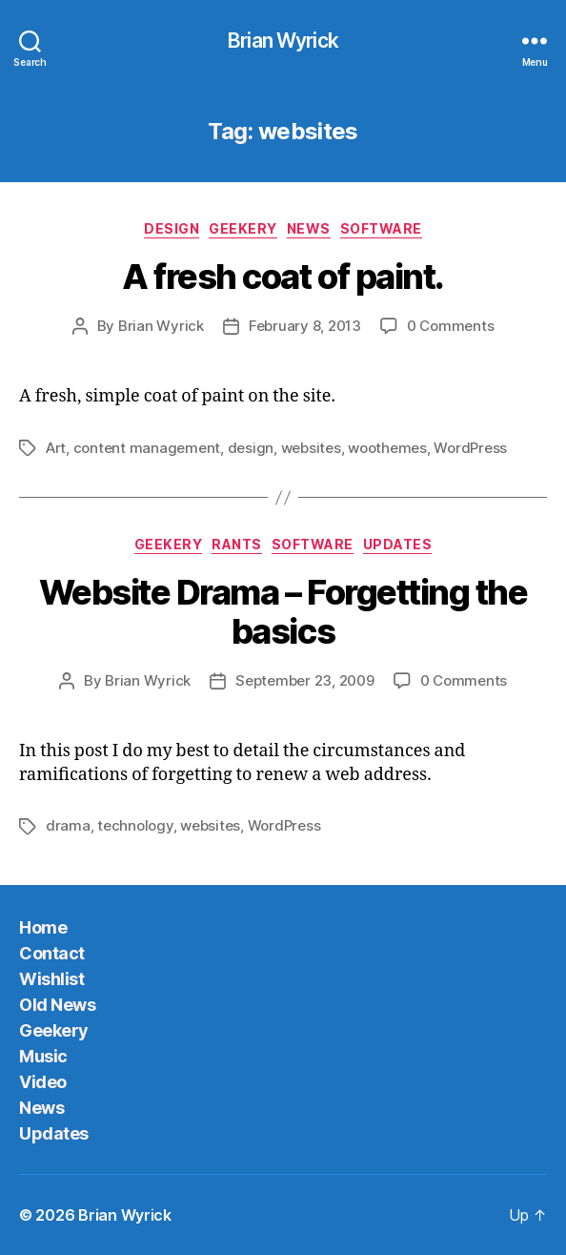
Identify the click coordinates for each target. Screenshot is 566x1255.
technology (134, 825)
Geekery (243, 228)
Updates (398, 544)
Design (171, 228)
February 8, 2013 (305, 326)
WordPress (470, 448)
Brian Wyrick (283, 41)
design (250, 448)
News (309, 228)
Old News (57, 1005)
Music (43, 1056)
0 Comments (450, 326)
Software (381, 228)
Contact (52, 953)
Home (43, 927)
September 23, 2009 (304, 680)
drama (68, 825)
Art (56, 448)
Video (43, 1082)
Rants (237, 544)
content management (146, 448)
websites (311, 448)
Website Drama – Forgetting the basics (283, 611)
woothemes (387, 448)
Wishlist (51, 979)
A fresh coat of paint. (282, 277)
